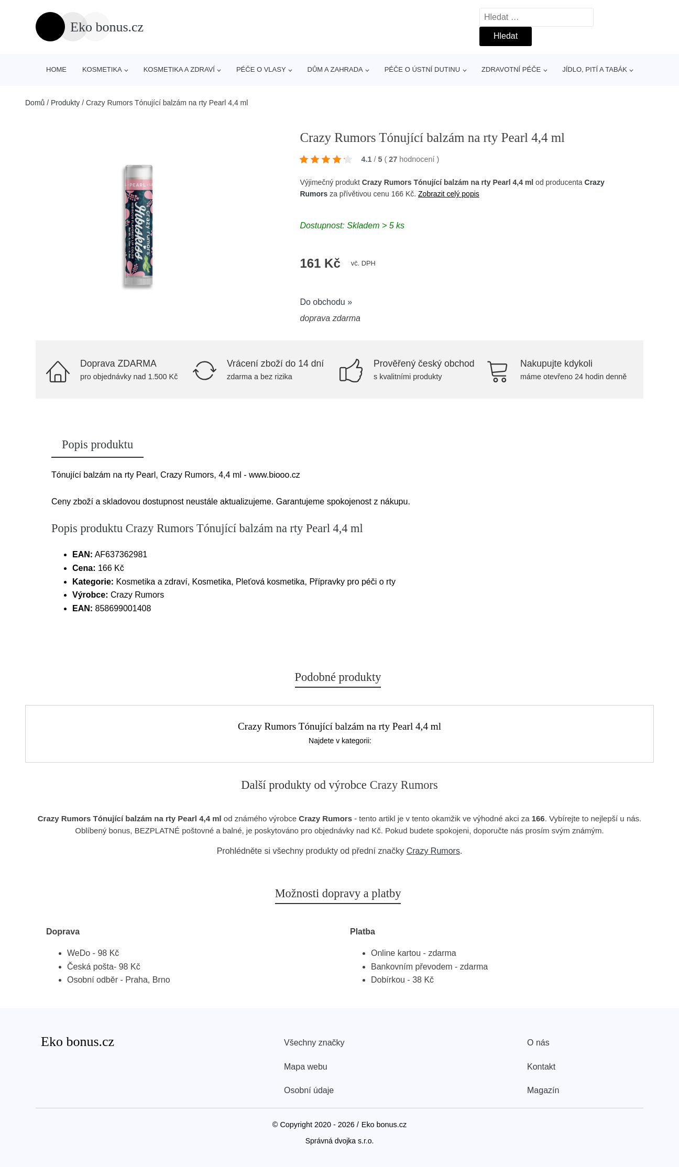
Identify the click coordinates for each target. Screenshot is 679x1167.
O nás (538, 1042)
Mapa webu (305, 1066)
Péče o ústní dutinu (422, 69)
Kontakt (541, 1066)
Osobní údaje (309, 1090)
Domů (35, 102)
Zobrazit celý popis (448, 194)
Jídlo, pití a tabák (594, 69)
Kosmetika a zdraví (179, 69)
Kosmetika (102, 69)
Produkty (65, 102)
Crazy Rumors (433, 850)
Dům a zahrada (335, 69)
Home (56, 69)
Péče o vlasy (261, 69)
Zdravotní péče (511, 69)
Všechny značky (314, 1042)
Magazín (543, 1090)
